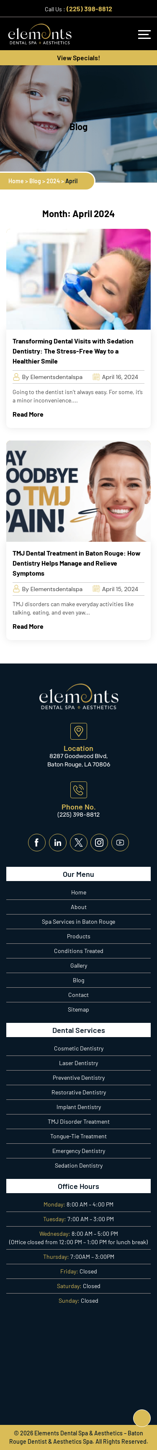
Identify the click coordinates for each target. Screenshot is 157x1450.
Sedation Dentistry (79, 1165)
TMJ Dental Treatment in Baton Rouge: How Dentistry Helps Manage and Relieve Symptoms (77, 563)
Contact (78, 994)
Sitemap (78, 1009)
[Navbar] (144, 34)
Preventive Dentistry (79, 1077)
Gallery (78, 965)
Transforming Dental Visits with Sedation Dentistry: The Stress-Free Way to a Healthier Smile (73, 351)
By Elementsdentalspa (47, 377)
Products (78, 936)
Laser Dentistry (78, 1062)
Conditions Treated (78, 950)
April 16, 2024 (115, 377)
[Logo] (39, 33)
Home (78, 892)
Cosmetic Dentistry (78, 1048)
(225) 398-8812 (89, 9)
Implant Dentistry (79, 1106)
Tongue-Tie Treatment (78, 1136)
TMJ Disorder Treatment (79, 1121)
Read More (28, 414)
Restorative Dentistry (78, 1092)
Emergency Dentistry (78, 1150)
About (79, 906)
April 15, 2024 (115, 589)
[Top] (142, 1418)
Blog (78, 980)
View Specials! (78, 57)
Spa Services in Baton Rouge (78, 921)
